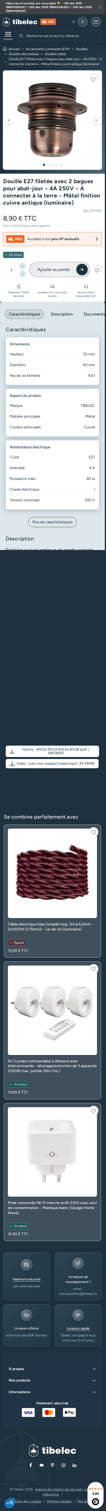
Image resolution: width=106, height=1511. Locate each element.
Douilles (82, 49)
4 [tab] (57, 165)
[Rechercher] (21, 36)
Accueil (14, 49)
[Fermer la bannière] (100, 7)
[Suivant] (96, 120)
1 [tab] (44, 165)
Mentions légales (59, 1501)
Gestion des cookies (26, 1501)
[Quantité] (11, 270)
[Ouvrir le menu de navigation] (8, 36)
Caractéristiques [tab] (24, 314)
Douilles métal (55, 54)
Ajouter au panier (54, 269)
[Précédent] (9, 120)
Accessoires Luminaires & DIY (48, 49)
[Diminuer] (22, 273)
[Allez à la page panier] (96, 21)
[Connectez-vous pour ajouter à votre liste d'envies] (93, 79)
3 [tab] (52, 165)
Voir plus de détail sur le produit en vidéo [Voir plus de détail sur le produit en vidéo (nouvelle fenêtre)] (43, 776)
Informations (19, 1392)
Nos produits (19, 1380)
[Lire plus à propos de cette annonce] (52, 7)
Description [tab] (62, 314)
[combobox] (63, 36)
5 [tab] (61, 165)
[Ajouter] (22, 266)
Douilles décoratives (24, 54)
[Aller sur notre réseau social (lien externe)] (30, 1465)
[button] (52, 751)
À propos (16, 1369)
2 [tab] (48, 165)
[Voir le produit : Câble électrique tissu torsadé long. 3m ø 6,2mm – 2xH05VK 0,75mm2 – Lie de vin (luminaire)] (52, 891)
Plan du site (85, 1501)
